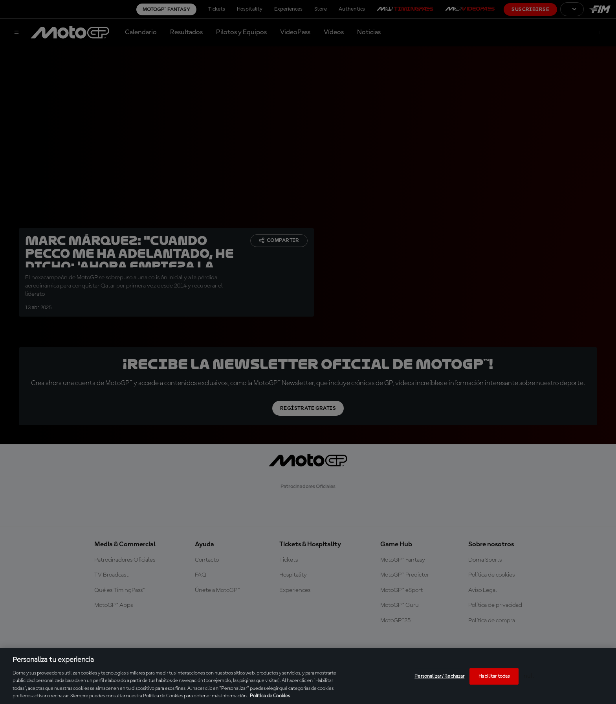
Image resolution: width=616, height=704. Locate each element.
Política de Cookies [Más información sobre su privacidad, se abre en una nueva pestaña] (270, 695)
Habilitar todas (494, 676)
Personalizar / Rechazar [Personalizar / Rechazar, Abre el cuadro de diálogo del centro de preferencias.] (439, 676)
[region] (308, 676)
